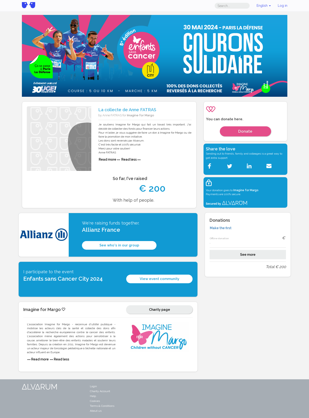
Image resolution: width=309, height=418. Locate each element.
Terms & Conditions (102, 406)
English (264, 5)
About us (96, 410)
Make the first (220, 228)
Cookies (95, 401)
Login (93, 386)
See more (247, 254)
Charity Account (100, 391)
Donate (245, 131)
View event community (159, 279)
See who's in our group (119, 245)
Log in (282, 5)
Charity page (159, 309)
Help (93, 396)
